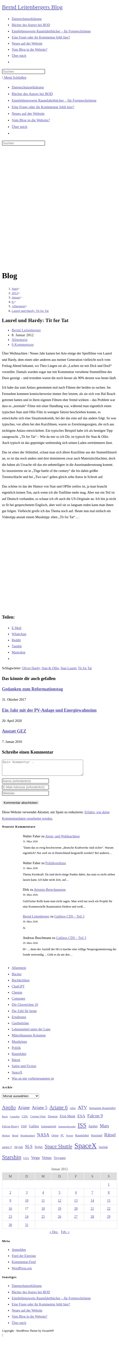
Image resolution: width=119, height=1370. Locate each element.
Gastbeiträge (20, 1026)
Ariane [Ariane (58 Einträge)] (24, 1110)
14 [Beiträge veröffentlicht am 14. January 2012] (92, 1203)
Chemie (17, 995)
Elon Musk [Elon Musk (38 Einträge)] (67, 1119)
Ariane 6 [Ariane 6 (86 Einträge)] (59, 1110)
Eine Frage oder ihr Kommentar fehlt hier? (43, 107)
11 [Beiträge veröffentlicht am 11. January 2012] (43, 1203)
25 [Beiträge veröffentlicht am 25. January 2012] (43, 1219)
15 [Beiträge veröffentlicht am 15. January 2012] (108, 1203)
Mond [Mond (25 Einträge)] (15, 1138)
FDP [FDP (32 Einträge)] (24, 1129)
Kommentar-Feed (24, 1265)
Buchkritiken (21, 983)
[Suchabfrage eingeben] (23, 71)
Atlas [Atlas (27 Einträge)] (73, 1111)
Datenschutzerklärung (28, 87)
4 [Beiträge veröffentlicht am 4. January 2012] (43, 1195)
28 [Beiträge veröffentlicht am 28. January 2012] (92, 1219)
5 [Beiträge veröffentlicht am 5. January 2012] (59, 1195)
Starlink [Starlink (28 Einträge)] (103, 1150)
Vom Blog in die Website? (31, 120)
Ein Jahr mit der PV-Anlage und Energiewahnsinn (49, 710)
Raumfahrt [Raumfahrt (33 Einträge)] (82, 1138)
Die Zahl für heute (24, 1014)
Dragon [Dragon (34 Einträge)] (53, 1119)
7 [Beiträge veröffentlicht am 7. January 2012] (92, 1195)
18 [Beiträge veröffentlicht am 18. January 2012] (43, 1211)
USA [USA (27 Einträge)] (26, 1161)
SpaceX (17, 1075)
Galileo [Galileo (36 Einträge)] (34, 1129)
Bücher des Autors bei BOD (32, 94)
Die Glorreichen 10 (25, 1007)
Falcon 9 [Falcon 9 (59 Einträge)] (95, 1118)
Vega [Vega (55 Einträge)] (35, 1160)
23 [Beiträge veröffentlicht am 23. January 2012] (10, 1219)
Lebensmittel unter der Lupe (31, 1032)
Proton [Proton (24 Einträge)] (69, 1138)
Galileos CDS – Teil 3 (69, 919)
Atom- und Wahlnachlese (62, 839)
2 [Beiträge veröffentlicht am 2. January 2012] (10, 1195)
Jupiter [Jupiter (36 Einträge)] (93, 1129)
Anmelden (19, 1253)
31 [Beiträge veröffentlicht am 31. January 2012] (26, 1228)
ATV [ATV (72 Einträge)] (82, 1110)
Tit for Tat (85, 668)
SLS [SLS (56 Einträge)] (28, 1149)
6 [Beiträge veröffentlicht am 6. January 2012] (76, 1195)
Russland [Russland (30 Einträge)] (96, 1138)
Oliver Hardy (31, 668)
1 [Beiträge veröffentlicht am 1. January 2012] (108, 1187)
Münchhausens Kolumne (29, 1038)
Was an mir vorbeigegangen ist (33, 1081)
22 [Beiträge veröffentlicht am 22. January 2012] (108, 1211)
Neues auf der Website (28, 113)
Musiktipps (19, 1044)
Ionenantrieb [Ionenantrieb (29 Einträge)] (48, 1129)
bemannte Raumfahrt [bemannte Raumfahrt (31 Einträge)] (102, 1111)
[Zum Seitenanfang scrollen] (2, 1338)
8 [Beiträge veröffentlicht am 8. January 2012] (108, 1195)
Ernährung (19, 1020)
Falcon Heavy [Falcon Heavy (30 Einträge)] (10, 1129)
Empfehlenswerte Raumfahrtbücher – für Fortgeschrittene (54, 100)
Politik (16, 1051)
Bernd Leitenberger (26, 330)
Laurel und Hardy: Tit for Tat (30, 311)
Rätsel (16, 1063)
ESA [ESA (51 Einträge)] (81, 1119)
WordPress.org (22, 1271)
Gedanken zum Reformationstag (32, 689)
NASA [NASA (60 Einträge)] (43, 1137)
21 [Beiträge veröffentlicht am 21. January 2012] (92, 1211)
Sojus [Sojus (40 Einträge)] (39, 1150)
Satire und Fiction (24, 1069)
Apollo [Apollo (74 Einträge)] (9, 1110)
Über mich (19, 127)
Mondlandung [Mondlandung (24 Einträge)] (27, 1138)
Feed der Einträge (24, 1259)
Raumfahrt (19, 1057)
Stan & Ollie (50, 668)
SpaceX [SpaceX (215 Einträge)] (85, 1148)
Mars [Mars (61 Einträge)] (104, 1128)
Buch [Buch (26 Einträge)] (5, 1119)
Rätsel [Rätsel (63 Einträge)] (110, 1137)
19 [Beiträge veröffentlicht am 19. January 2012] (59, 1211)
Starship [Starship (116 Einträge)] (11, 1160)
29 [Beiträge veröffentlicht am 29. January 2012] (108, 1219)
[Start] (15, 288)
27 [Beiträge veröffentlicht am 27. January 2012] (76, 1219)
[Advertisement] (56, 209)
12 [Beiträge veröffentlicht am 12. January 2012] (59, 1203)
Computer (18, 1001)
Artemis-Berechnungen (50, 892)
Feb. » (65, 1235)
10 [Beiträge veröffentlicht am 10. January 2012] (26, 1203)
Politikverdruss (55, 866)
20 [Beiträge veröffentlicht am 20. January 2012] (76, 1211)
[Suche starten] (48, 144)
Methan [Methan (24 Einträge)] (6, 1138)
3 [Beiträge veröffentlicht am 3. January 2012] (27, 1195)
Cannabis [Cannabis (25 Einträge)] (15, 1119)
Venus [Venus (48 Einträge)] (46, 1160)
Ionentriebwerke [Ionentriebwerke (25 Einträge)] (67, 1129)
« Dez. (54, 1235)
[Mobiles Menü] (14, 77)
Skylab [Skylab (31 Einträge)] (18, 1150)
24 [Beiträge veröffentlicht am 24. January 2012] (26, 1219)
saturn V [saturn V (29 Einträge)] (7, 1150)
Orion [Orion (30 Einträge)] (55, 1138)
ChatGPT (18, 989)
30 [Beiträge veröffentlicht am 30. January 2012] (10, 1228)
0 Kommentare (23, 344)
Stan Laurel (68, 668)
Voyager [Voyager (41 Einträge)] (60, 1161)
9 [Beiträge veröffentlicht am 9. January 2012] (10, 1203)
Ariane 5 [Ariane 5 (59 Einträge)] (39, 1110)
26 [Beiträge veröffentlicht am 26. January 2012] (59, 1219)
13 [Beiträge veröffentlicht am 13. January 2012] (76, 1203)
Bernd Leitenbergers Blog (32, 7)
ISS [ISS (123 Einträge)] (82, 1128)
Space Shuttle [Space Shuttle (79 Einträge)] (58, 1149)
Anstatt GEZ (14, 731)
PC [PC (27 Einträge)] (62, 1138)
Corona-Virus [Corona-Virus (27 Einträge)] (38, 1119)
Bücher (16, 977)
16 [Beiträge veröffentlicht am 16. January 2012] (10, 1211)
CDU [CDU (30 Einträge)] (25, 1119)
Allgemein (20, 340)
